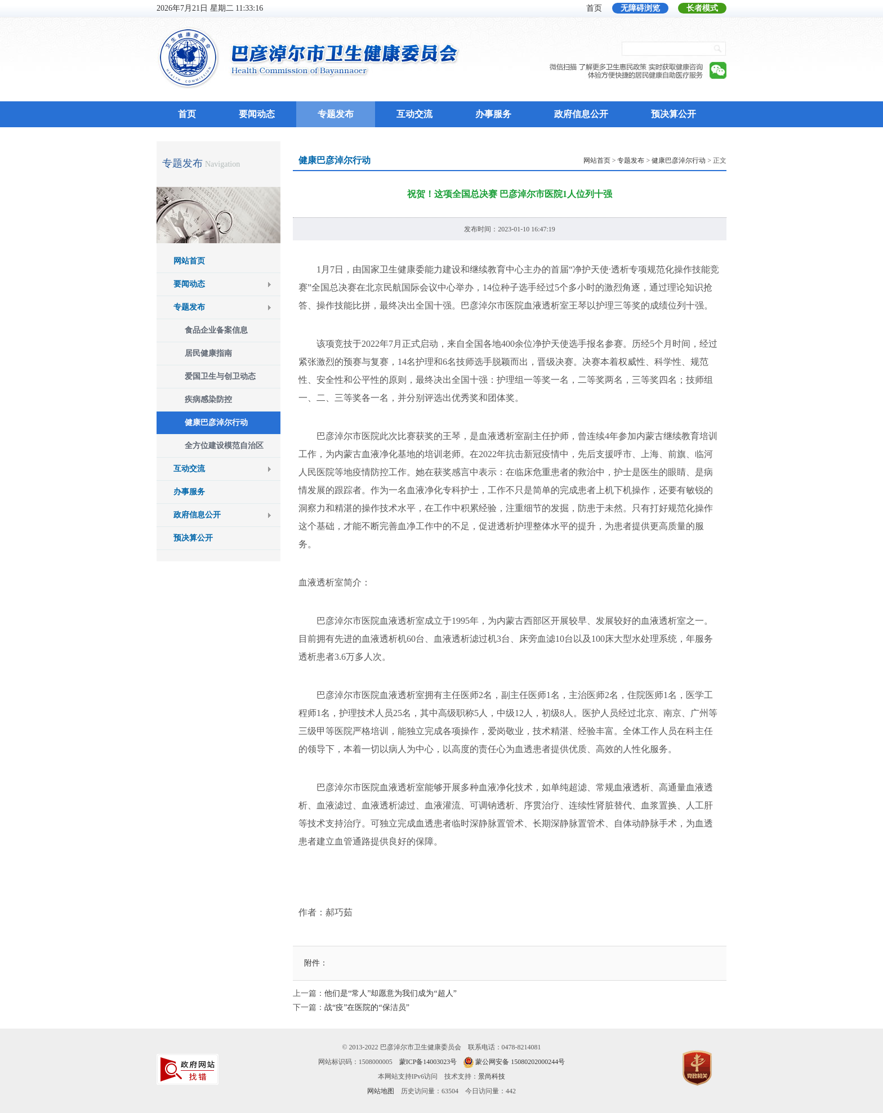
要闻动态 (257, 114)
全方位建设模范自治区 (224, 445)
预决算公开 (673, 114)
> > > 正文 (654, 160)
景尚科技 (491, 1076)
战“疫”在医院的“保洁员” (366, 1007)
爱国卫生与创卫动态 (220, 376)
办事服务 (493, 114)
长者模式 (702, 8)
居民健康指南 (208, 353)
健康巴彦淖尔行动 (216, 422)
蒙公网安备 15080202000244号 (520, 1062)
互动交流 (414, 114)
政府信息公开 (581, 114)
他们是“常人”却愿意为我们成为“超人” (390, 993)
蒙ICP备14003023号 (428, 1062)
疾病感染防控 (208, 399)
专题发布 (336, 114)
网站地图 (380, 1091)
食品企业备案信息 (216, 330)
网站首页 (189, 261)
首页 (594, 8)
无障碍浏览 (640, 8)
